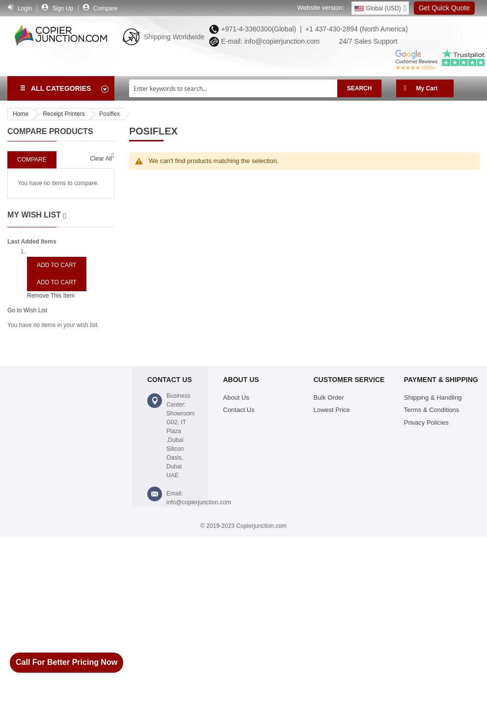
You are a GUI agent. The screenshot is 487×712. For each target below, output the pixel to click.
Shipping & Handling (433, 397)
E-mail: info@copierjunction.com (268, 41)
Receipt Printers (63, 113)
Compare (105, 8)
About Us (236, 397)
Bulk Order (329, 397)
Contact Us (238, 409)
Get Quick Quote (444, 8)
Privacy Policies (426, 422)
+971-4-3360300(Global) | (259, 29)
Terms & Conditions (432, 409)
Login (25, 8)
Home (20, 113)
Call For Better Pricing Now (66, 662)
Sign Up (62, 8)
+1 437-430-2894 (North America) (355, 29)
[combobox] (233, 88)
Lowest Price (332, 409)
